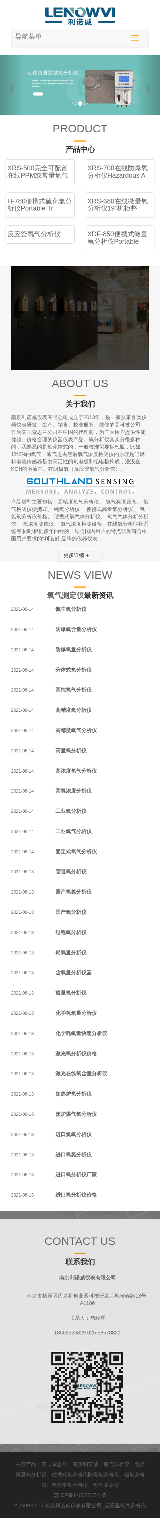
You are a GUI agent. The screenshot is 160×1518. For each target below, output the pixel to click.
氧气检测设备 (121, 502)
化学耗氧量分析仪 (76, 1013)
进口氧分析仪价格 (76, 1195)
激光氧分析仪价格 (76, 1053)
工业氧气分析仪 (73, 831)
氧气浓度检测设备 (81, 524)
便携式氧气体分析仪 (77, 516)
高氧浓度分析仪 (73, 791)
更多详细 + (76, 555)
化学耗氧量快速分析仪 (81, 1033)
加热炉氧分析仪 (73, 1094)
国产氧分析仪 (70, 912)
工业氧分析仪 (70, 811)
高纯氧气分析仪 (73, 690)
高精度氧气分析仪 (78, 502)
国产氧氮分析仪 (73, 892)
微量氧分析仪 (31, 1474)
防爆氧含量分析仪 (76, 629)
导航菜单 (28, 36)
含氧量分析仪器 (73, 972)
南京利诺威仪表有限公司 (73, 1505)
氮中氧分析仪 (70, 609)
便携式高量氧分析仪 (109, 509)
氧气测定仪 (65, 595)
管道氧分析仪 (70, 871)
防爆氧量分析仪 (73, 649)
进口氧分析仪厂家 (76, 1174)
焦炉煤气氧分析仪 (76, 1114)
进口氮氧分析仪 (73, 1134)
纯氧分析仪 (67, 509)
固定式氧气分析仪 (76, 851)
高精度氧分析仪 (73, 710)
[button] (12, 85)
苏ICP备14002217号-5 (80, 1495)
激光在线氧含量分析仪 (81, 1073)
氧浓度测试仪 (38, 524)
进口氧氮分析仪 (73, 1154)
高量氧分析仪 (70, 750)
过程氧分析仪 (70, 932)
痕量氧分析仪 (70, 993)
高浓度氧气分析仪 (76, 771)
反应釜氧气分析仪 (125, 1505)
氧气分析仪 (116, 1464)
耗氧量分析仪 (70, 952)
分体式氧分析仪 (73, 670)
